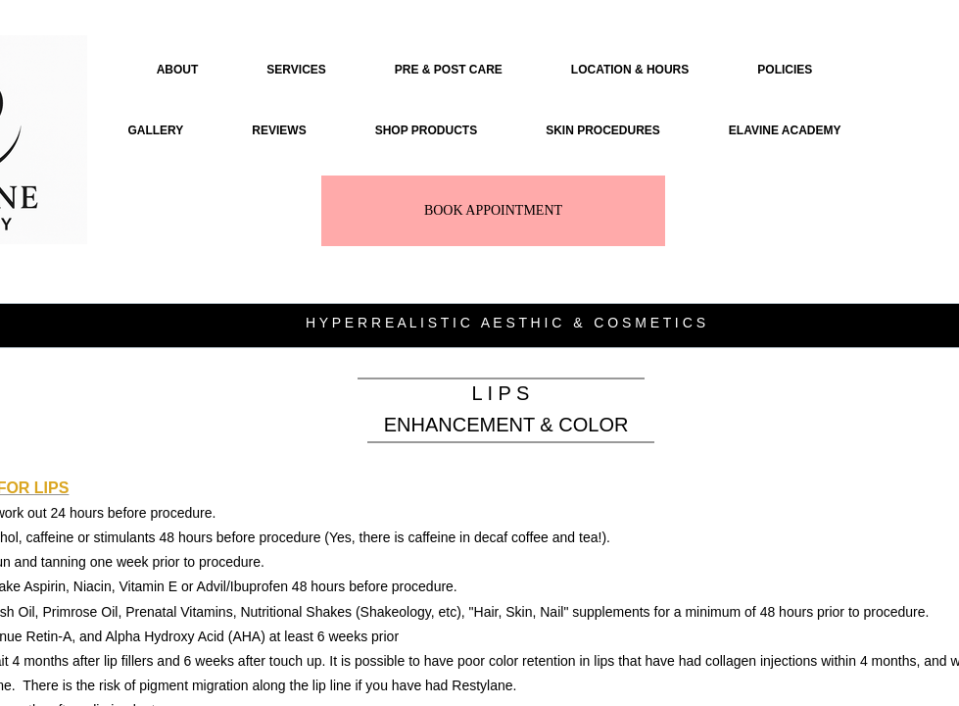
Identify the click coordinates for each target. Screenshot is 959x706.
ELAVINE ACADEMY (785, 130)
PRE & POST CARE (449, 69)
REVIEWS (279, 130)
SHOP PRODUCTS (426, 130)
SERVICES (295, 69)
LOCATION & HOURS (630, 69)
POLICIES (784, 69)
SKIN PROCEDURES (603, 130)
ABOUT (178, 69)
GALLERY (155, 130)
